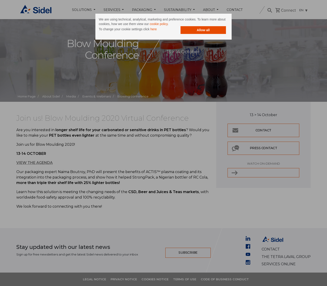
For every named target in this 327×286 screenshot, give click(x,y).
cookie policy (159, 24)
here (153, 29)
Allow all (203, 30)
